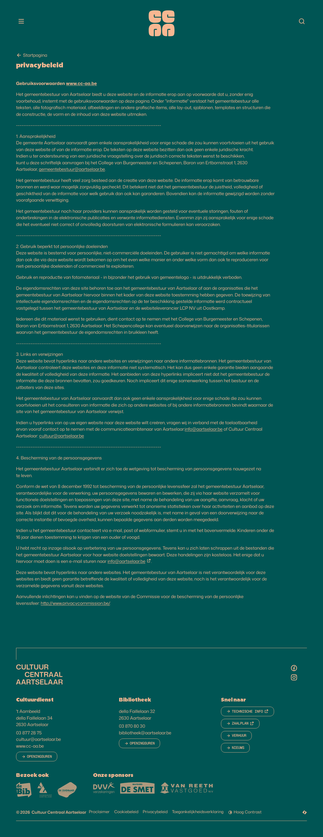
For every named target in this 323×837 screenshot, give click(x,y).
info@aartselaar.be (203, 429)
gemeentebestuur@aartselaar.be (72, 169)
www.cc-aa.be (81, 83)
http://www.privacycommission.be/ (75, 603)
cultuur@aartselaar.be (61, 435)
